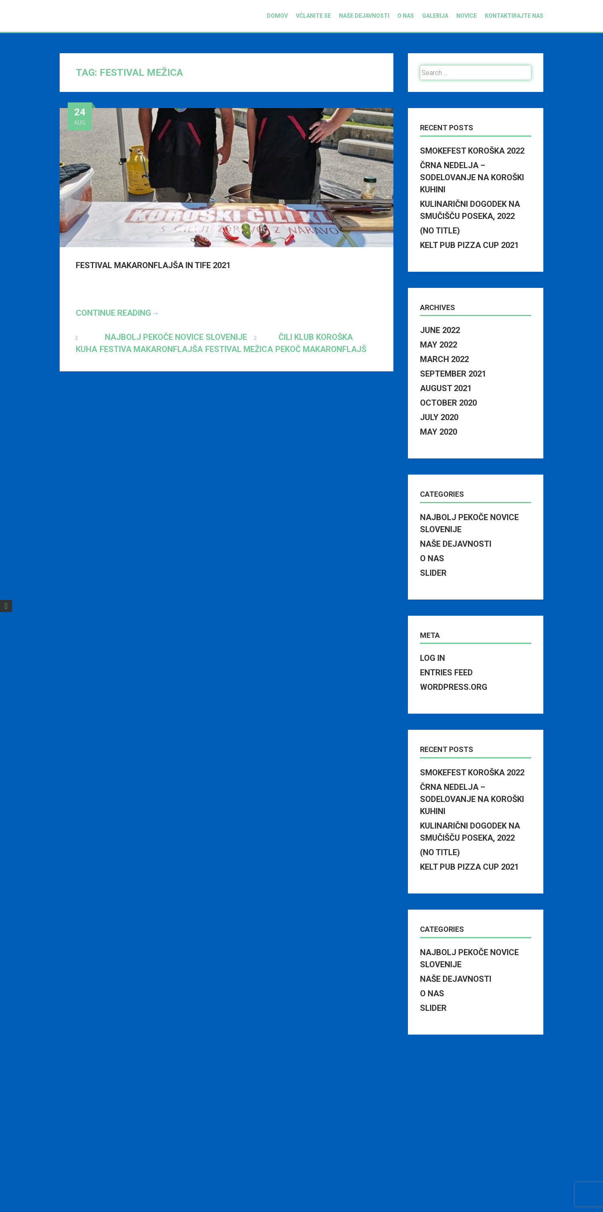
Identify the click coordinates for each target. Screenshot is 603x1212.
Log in (432, 658)
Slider (433, 573)
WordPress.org (453, 687)
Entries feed (446, 672)
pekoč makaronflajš (320, 349)
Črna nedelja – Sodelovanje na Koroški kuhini (472, 177)
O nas (405, 15)
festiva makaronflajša (151, 349)
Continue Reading (117, 313)
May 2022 (438, 345)
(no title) (440, 230)
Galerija (435, 15)
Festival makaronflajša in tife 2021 (153, 265)
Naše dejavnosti (364, 15)
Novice (466, 15)
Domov (277, 15)
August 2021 (446, 388)
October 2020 (448, 403)
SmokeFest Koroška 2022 (472, 151)
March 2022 (444, 359)
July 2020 (439, 417)
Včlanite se (313, 15)
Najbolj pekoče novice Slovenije (176, 337)
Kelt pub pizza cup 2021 (469, 245)
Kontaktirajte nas (514, 15)
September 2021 (453, 374)
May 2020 (438, 432)
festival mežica (239, 349)
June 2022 (440, 330)
